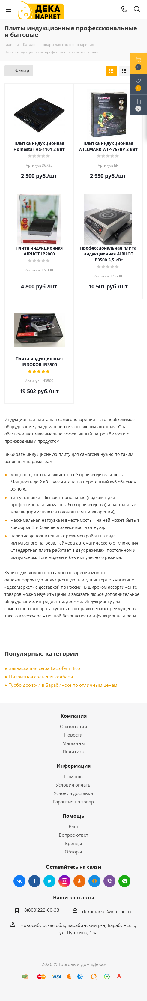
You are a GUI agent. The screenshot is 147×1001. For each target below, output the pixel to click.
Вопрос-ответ (73, 835)
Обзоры (73, 852)
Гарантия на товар (73, 802)
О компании (73, 726)
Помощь (73, 776)
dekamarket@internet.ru (107, 911)
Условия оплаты (74, 785)
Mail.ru (94, 881)
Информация (74, 766)
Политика (73, 751)
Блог (74, 826)
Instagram (64, 881)
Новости (73, 735)
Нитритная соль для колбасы (41, 677)
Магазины (73, 743)
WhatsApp (124, 881)
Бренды (73, 843)
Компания (74, 716)
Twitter (50, 881)
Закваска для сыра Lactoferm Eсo (44, 668)
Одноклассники (80, 881)
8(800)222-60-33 (41, 910)
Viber (110, 881)
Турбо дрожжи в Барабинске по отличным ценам (63, 685)
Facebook (34, 881)
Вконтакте (20, 881)
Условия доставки (73, 793)
